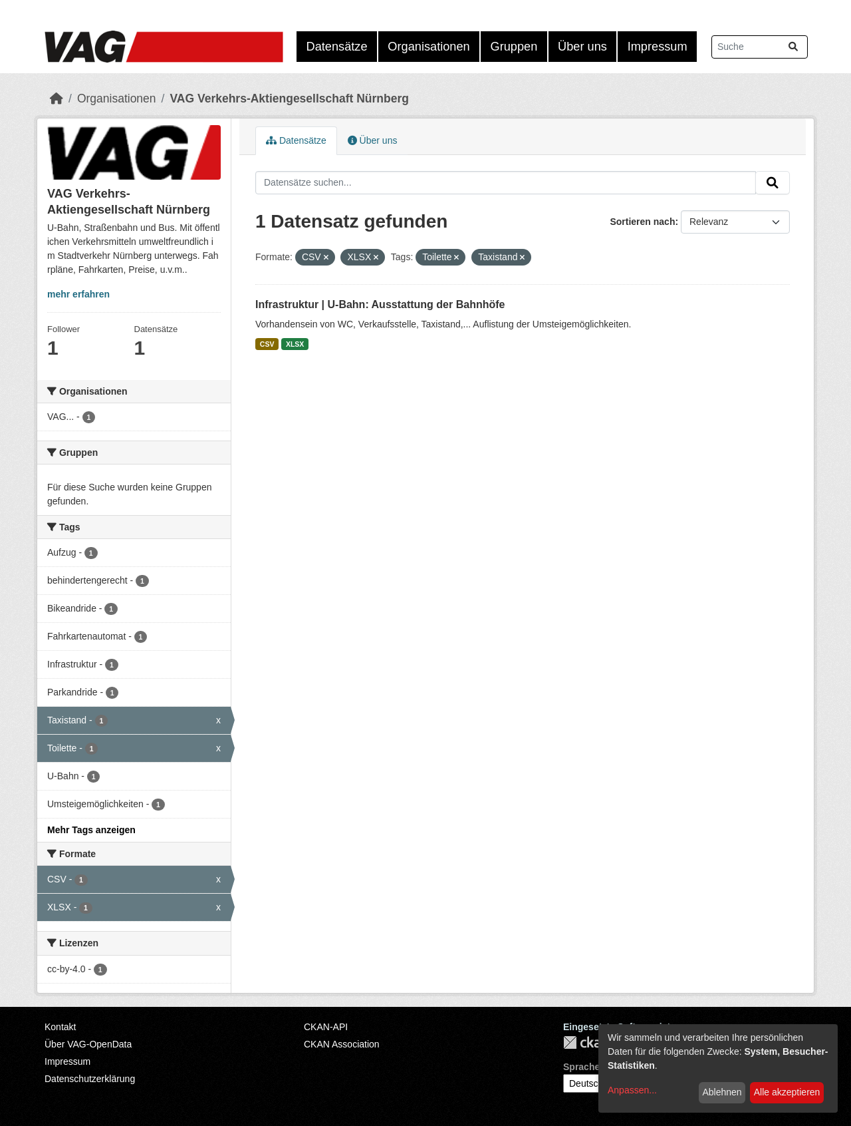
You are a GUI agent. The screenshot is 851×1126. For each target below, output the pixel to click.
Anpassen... (632, 1090)
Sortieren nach (642, 221)
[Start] (56, 98)
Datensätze (337, 46)
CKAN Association (342, 1044)
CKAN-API (326, 1027)
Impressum (657, 46)
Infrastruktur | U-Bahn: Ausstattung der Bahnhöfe (380, 304)
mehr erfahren (78, 294)
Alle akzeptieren (787, 1092)
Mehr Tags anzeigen (91, 830)
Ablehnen (721, 1092)
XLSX (295, 344)
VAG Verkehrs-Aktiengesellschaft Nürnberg (289, 98)
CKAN (585, 1042)
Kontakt (60, 1027)
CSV (267, 344)
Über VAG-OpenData (88, 1044)
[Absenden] (793, 47)
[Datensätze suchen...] (759, 47)
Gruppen (514, 46)
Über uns (582, 46)
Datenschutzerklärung (90, 1078)
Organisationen (428, 46)
